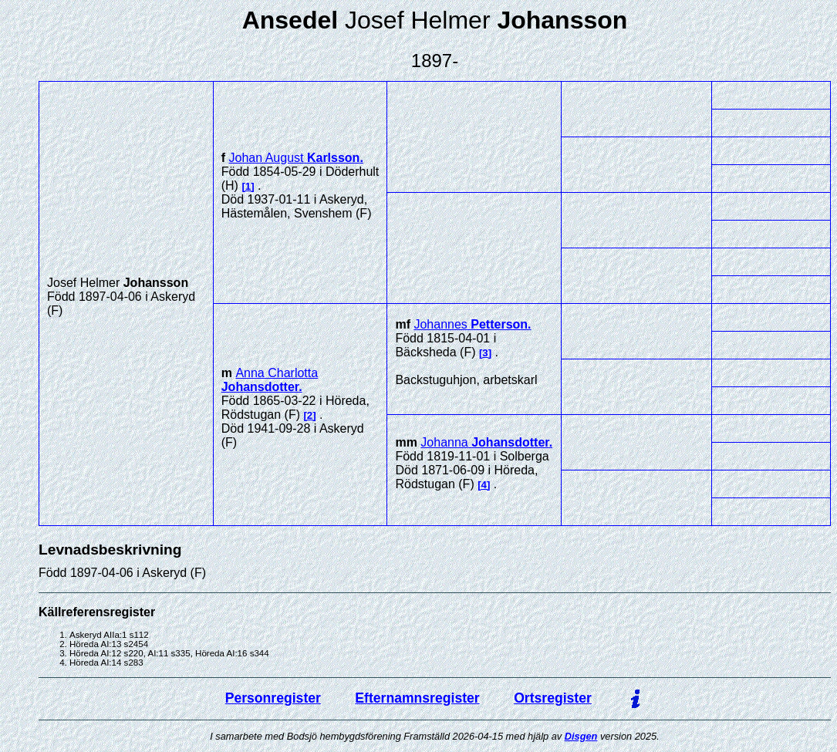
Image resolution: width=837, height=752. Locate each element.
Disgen (581, 736)
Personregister (273, 698)
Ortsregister (553, 698)
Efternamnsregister (417, 698)
